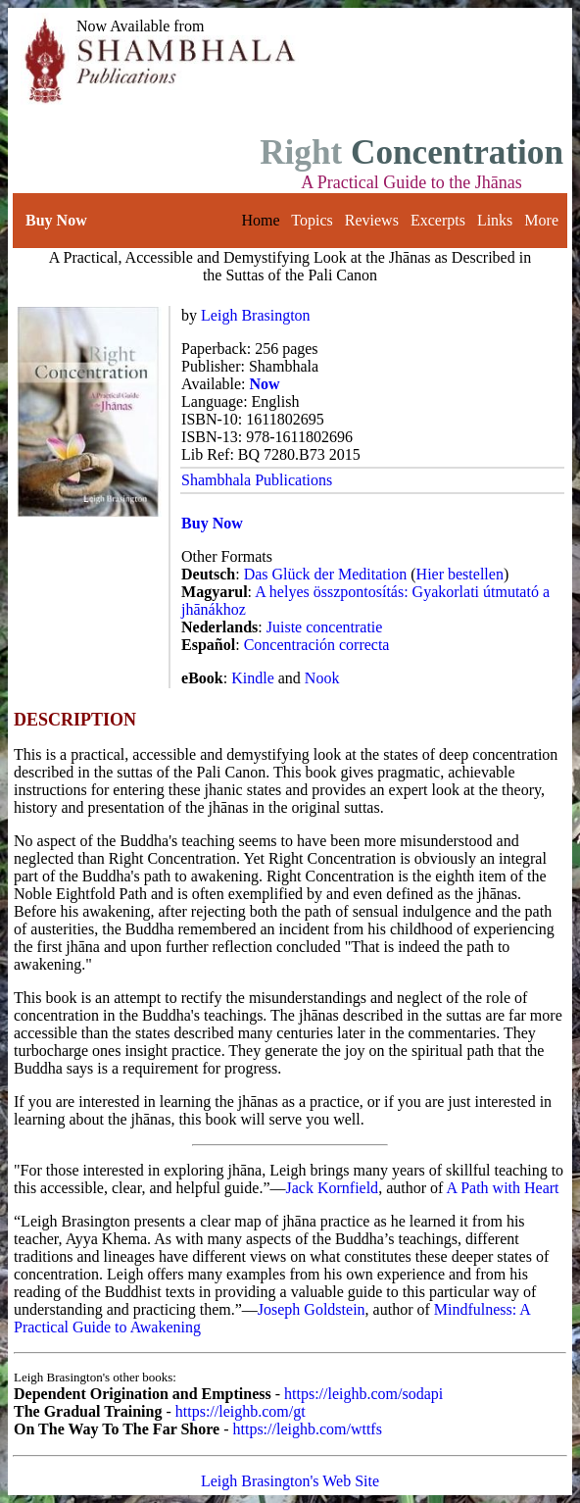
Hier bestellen (460, 574)
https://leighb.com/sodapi (363, 1393)
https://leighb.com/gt (240, 1411)
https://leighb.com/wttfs (306, 1429)
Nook (322, 678)
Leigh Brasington (256, 315)
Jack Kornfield (331, 1187)
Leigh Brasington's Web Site (290, 1481)
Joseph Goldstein (311, 1309)
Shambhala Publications (256, 480)
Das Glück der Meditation (326, 574)
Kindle (252, 678)
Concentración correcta (317, 644)
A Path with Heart (502, 1187)
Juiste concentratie (324, 627)
